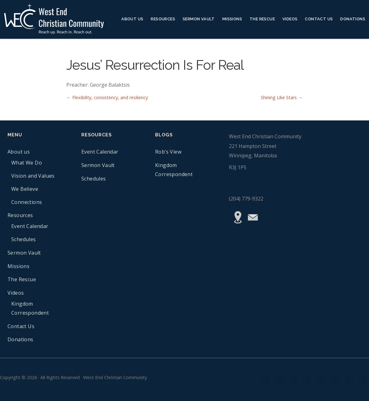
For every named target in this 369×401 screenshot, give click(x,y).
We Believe (24, 188)
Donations (352, 19)
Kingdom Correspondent (30, 308)
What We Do (26, 162)
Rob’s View (168, 151)
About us (132, 19)
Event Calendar (29, 226)
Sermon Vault (199, 19)
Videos (289, 19)
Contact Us (319, 19)
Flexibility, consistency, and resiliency (110, 97)
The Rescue (262, 19)
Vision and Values (33, 175)
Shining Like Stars (279, 97)
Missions (232, 19)
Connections (26, 202)
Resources (163, 19)
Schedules (23, 239)
